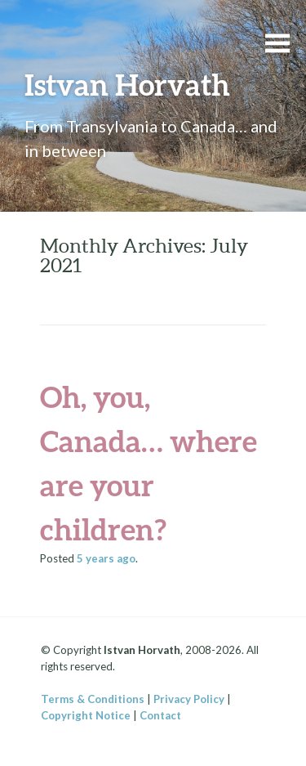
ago (106, 558)
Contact (160, 715)
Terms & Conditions (92, 699)
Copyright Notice (86, 715)
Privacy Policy (188, 699)
